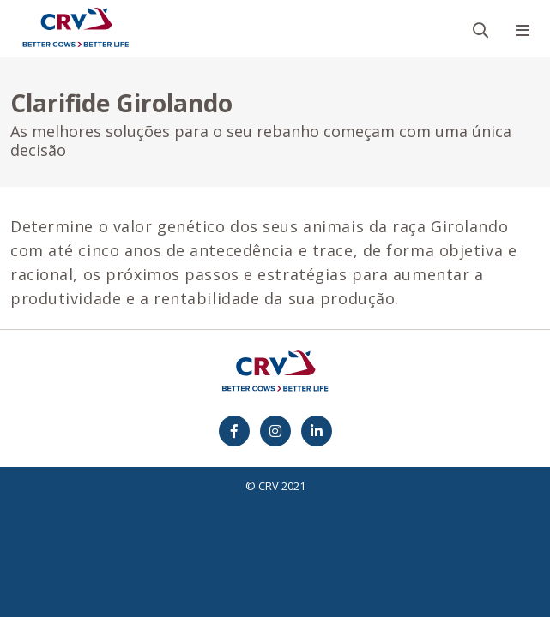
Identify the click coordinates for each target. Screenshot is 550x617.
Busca (487, 1)
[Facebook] (234, 431)
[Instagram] (275, 431)
